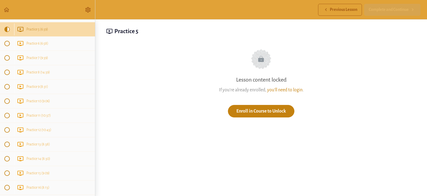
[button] (7, 9)
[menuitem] (88, 9)
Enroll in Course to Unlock (261, 111)
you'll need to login (285, 90)
